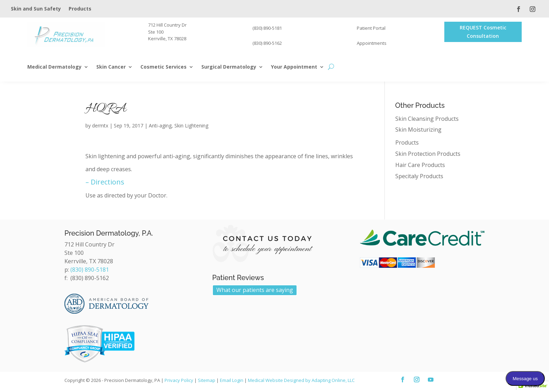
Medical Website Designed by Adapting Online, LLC (301, 380)
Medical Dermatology (54, 67)
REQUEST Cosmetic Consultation (483, 31)
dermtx (100, 125)
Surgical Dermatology (228, 67)
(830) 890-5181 (89, 269)
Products (80, 9)
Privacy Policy (179, 380)
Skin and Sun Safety (36, 9)
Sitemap (206, 380)
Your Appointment (294, 67)
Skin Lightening (191, 125)
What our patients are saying (254, 290)
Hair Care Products (420, 165)
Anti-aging (160, 125)
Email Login (231, 380)
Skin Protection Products (427, 154)
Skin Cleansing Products (427, 119)
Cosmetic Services (163, 67)
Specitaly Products (419, 176)
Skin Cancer (111, 67)
